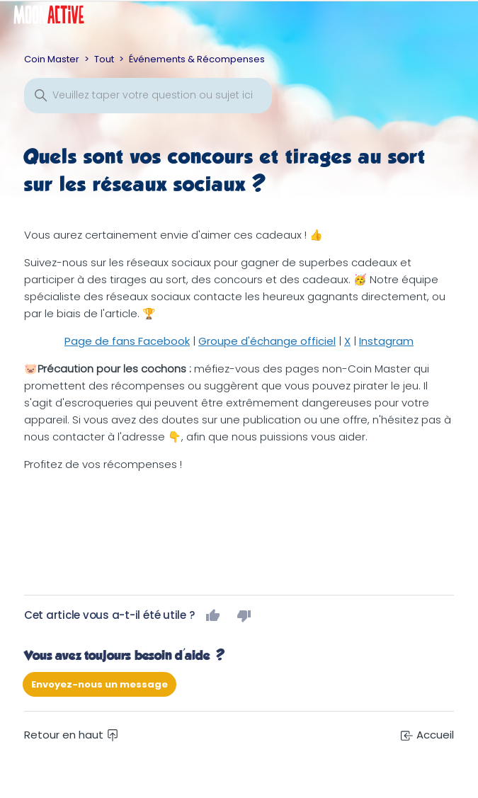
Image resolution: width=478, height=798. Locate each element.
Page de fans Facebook (127, 341)
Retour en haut (71, 734)
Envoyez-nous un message (99, 684)
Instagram (386, 341)
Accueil (427, 734)
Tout (104, 59)
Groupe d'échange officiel (267, 341)
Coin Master (51, 59)
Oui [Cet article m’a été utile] (213, 615)
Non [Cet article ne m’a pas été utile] (244, 615)
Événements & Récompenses (197, 59)
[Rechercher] (148, 95)
